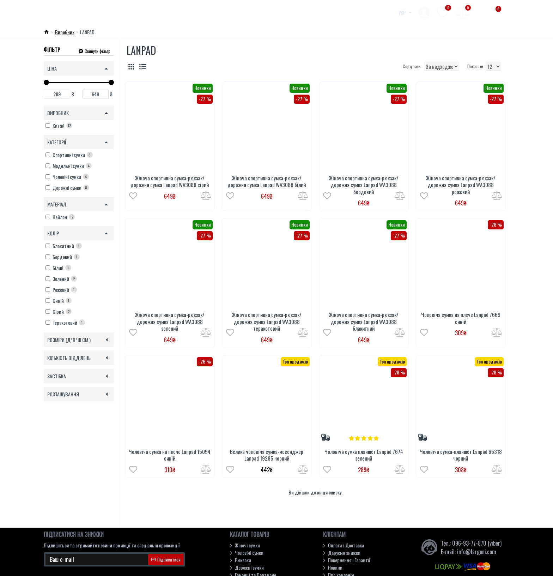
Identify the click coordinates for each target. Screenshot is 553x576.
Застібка (56, 376)
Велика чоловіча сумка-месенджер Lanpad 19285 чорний (266, 455)
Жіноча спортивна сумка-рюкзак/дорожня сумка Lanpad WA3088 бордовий (364, 185)
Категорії (56, 142)
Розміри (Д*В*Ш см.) (69, 339)
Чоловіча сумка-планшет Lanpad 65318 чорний (461, 455)
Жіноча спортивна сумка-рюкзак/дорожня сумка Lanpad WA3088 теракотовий (267, 321)
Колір (53, 233)
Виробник (64, 32)
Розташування (63, 394)
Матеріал (56, 204)
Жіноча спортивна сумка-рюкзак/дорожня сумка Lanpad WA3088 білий (266, 181)
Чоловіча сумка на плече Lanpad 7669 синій (460, 318)
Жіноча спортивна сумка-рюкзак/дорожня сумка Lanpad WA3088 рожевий (461, 185)
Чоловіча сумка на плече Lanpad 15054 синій (170, 455)
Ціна (52, 68)
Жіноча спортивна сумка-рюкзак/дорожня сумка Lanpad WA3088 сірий (169, 181)
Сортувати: (388, 66)
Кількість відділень (69, 357)
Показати (475, 66)
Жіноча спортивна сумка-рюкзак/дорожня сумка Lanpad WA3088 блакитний (364, 321)
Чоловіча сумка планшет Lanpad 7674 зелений (363, 455)
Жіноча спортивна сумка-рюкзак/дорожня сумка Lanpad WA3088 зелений (170, 321)
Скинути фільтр (97, 51)
